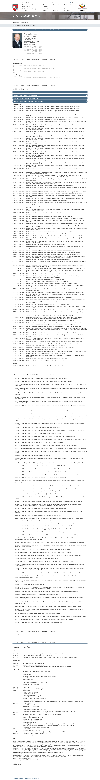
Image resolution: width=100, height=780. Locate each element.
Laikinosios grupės (46, 9)
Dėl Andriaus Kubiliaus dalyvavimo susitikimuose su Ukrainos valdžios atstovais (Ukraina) (48, 119)
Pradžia (14, 25)
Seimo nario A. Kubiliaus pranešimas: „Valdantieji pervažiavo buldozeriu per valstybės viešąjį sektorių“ (40, 466)
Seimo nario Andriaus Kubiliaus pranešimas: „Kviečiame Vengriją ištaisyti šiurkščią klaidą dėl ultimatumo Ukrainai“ (43, 529)
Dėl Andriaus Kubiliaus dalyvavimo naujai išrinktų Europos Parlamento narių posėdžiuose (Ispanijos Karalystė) (53, 108)
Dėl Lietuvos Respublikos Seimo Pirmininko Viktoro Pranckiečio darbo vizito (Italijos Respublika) (50, 347)
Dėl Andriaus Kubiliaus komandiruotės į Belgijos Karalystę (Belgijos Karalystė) (45, 353)
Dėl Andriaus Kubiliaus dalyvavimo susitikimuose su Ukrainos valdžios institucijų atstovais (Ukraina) (50, 250)
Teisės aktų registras (53, 2)
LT (70, 2)
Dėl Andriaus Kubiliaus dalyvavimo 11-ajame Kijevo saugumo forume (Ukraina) (45, 244)
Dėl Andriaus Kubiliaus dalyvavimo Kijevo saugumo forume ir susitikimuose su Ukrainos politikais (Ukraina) (52, 333)
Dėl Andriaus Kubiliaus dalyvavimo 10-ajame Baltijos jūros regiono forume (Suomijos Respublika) (50, 320)
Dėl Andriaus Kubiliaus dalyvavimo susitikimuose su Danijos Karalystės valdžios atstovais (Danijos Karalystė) (53, 252)
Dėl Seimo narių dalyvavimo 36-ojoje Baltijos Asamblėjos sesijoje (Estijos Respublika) (47, 281)
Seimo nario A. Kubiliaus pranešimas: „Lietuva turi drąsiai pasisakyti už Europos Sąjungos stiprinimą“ (39, 532)
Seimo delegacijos (56, 9)
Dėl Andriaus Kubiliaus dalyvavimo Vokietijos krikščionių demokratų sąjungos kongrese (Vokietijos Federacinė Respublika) (56, 191)
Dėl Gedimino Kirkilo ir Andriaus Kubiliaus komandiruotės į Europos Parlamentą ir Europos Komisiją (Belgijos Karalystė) (55, 312)
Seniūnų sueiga (68, 4)
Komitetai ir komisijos (25, 9)
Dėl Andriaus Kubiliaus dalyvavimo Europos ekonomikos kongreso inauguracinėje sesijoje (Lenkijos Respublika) (53, 326)
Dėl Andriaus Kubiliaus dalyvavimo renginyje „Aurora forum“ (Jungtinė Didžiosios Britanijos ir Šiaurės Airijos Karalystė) (55, 193)
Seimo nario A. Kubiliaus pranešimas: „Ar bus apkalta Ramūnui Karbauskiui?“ (33, 455)
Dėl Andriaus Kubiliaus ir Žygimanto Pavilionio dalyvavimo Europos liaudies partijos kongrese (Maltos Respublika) (54, 341)
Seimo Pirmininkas (46, 5)
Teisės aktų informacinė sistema (29, 2)
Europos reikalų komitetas (30, 68)
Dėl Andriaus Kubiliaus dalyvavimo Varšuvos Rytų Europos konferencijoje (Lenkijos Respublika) (49, 231)
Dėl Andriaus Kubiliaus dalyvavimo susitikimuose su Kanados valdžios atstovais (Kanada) (48, 259)
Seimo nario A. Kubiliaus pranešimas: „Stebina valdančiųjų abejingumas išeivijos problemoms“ (38, 515)
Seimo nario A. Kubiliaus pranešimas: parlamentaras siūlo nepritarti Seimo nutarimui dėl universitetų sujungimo (42, 508)
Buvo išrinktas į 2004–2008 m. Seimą (33, 49)
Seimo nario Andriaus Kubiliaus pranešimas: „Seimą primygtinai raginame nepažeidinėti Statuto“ (38, 594)
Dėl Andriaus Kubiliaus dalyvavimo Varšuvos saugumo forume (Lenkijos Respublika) (47, 200)
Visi (14, 29)
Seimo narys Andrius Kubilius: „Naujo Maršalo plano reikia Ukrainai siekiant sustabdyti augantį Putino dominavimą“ (43, 552)
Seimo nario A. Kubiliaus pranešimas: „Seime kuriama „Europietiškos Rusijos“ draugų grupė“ (37, 491)
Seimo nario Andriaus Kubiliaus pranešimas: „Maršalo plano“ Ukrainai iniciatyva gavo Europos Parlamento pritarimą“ (43, 526)
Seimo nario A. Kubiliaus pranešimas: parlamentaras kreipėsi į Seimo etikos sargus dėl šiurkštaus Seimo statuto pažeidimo (45, 436)
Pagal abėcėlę (15, 22)
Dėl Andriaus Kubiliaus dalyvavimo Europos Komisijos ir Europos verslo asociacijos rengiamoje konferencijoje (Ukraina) (55, 236)
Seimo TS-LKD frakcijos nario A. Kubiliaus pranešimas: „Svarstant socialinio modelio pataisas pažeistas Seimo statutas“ (44, 619)
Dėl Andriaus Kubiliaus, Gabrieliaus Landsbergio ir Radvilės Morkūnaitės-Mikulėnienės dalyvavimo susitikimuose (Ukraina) (56, 351)
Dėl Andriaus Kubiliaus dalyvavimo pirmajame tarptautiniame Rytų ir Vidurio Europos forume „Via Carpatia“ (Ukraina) (55, 218)
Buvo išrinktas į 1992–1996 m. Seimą (33, 53)
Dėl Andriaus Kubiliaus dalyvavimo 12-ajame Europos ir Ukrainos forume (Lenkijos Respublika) (49, 185)
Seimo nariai (35, 4)
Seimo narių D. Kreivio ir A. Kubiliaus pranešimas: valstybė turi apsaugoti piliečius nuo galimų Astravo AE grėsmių (42, 549)
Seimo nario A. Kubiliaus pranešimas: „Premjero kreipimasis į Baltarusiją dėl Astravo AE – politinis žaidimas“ (41, 378)
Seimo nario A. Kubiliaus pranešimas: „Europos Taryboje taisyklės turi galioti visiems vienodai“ (38, 427)
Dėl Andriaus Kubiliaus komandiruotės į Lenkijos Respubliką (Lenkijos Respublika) (46, 358)
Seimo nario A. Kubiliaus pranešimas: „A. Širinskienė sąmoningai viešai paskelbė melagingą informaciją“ (40, 477)
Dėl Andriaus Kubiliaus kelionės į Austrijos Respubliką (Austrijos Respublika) (45, 365)
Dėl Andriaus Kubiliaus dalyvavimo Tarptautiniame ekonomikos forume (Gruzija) (46, 233)
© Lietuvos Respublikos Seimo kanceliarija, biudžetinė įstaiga (25, 778)
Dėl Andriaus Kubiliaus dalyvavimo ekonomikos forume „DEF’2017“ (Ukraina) (45, 279)
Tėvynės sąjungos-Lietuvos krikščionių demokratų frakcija (38, 77)
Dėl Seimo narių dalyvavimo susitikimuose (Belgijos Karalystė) (41, 349)
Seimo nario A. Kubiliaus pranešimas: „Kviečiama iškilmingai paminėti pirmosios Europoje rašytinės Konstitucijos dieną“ (44, 381)
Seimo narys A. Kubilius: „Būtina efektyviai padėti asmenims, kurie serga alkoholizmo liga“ (37, 558)
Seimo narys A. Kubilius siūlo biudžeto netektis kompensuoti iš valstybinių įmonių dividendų (37, 613)
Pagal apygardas (24, 22)
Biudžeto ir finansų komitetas (31, 65)
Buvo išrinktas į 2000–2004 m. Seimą (33, 50)
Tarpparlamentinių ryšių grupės (68, 9)
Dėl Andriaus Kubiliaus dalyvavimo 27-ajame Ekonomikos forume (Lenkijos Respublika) (47, 304)
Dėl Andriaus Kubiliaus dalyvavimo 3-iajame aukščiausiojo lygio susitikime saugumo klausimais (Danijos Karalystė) (54, 117)
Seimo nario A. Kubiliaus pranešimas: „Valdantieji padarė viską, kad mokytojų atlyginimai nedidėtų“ (39, 442)
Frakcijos (34, 9)
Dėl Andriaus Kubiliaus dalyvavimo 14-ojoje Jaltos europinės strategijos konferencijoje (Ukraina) (49, 297)
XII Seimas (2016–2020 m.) (26, 5)
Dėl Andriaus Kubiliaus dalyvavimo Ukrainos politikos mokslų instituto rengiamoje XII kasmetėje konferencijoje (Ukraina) (55, 268)
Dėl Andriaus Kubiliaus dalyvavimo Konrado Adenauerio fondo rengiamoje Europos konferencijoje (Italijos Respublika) (55, 198)
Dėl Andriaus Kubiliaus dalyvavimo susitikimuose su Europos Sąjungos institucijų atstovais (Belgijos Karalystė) (53, 254)
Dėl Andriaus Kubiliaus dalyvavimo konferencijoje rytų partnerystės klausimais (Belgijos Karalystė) (50, 274)
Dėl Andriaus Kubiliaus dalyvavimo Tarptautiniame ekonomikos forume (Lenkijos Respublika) (49, 216)
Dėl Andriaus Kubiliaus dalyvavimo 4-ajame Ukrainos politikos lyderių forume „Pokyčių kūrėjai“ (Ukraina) (51, 283)
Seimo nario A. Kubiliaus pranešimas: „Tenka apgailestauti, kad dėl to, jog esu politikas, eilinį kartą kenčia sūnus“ (42, 468)
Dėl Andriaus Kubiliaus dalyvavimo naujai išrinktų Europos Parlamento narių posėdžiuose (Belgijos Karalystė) (53, 106)
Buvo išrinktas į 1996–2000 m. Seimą (33, 51)
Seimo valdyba (57, 4)
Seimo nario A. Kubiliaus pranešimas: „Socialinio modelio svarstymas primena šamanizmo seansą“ (39, 622)
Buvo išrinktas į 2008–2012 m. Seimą (33, 48)
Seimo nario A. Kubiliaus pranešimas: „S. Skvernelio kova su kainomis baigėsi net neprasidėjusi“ (38, 433)
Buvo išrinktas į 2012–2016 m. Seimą (33, 46)
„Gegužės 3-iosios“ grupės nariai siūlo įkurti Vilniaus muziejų (29, 584)
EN (72, 2)
